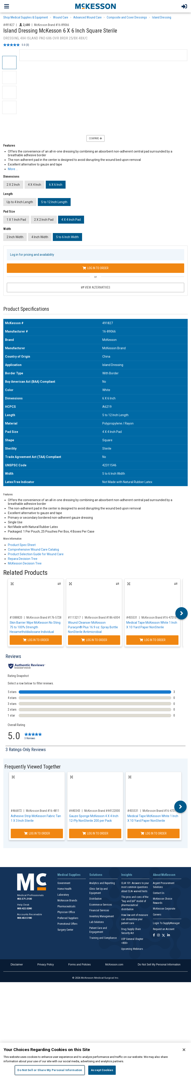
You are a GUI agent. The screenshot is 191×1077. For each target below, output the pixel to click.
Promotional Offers (67, 923)
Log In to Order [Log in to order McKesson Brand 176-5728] (36, 640)
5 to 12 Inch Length (54, 202)
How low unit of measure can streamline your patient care (134, 919)
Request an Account (163, 929)
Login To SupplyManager (166, 923)
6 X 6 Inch (55, 184)
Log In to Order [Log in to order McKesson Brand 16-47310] (152, 640)
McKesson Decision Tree (25, 563)
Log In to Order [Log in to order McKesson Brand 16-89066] (95, 268)
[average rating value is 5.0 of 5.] (14, 45)
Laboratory (63, 894)
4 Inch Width (39, 237)
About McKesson (164, 875)
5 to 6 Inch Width (67, 237)
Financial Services (99, 910)
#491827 (8, 25)
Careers (157, 914)
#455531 (131, 617)
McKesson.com (114, 964)
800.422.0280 (24, 908)
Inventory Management (101, 916)
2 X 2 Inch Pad (43, 219)
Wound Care (60, 17)
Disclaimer (17, 964)
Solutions (95, 875)
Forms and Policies (79, 964)
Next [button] (181, 613)
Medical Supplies (69, 875)
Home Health (64, 888)
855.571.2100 (24, 898)
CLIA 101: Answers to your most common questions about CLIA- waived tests (135, 887)
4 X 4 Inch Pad (71, 219)
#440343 (74, 810)
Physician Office (66, 912)
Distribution (95, 898)
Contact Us (158, 893)
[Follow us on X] (163, 935)
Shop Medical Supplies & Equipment (25, 17)
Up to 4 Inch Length (20, 202)
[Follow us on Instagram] (158, 935)
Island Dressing (161, 17)
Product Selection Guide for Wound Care (36, 554)
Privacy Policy (45, 964)
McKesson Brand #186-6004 (102, 617)
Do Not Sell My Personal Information (159, 964)
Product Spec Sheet (22, 545)
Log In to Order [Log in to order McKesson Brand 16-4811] (37, 833)
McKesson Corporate (164, 908)
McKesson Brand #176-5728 (43, 617)
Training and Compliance (103, 937)
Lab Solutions (96, 922)
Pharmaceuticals (66, 906)
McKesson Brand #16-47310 (158, 617)
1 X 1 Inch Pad (16, 219)
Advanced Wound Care (87, 17)
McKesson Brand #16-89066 (51, 25)
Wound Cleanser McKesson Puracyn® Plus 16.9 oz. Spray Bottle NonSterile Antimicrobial (93, 627)
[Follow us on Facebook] (154, 935)
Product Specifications (26, 309)
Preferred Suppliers (67, 918)
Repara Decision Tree (22, 559)
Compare (95, 138)
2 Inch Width (15, 237)
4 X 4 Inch (34, 184)
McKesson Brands (67, 900)
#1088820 (16, 617)
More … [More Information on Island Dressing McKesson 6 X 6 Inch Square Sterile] (13, 169)
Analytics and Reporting (102, 883)
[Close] (184, 1050)
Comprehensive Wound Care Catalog (33, 549)
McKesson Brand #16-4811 (42, 810)
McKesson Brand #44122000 (102, 810)
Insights (126, 875)
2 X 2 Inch (13, 184)
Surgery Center (65, 929)
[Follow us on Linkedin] (168, 935)
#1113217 (74, 617)
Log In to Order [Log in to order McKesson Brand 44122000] (95, 833)
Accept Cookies (102, 1070)
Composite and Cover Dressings (127, 17)
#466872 (16, 810)
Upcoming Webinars (132, 948)
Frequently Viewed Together (32, 767)
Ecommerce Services (100, 904)
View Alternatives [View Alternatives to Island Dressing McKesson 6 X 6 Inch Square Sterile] (95, 287)
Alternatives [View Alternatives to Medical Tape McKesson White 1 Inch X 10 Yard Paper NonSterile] (175, 583)
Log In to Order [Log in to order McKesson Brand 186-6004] (94, 640)
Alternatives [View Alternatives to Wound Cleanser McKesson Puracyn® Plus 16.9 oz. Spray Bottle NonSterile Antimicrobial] (117, 583)
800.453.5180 (24, 918)
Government (63, 883)
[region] (95, 1060)
